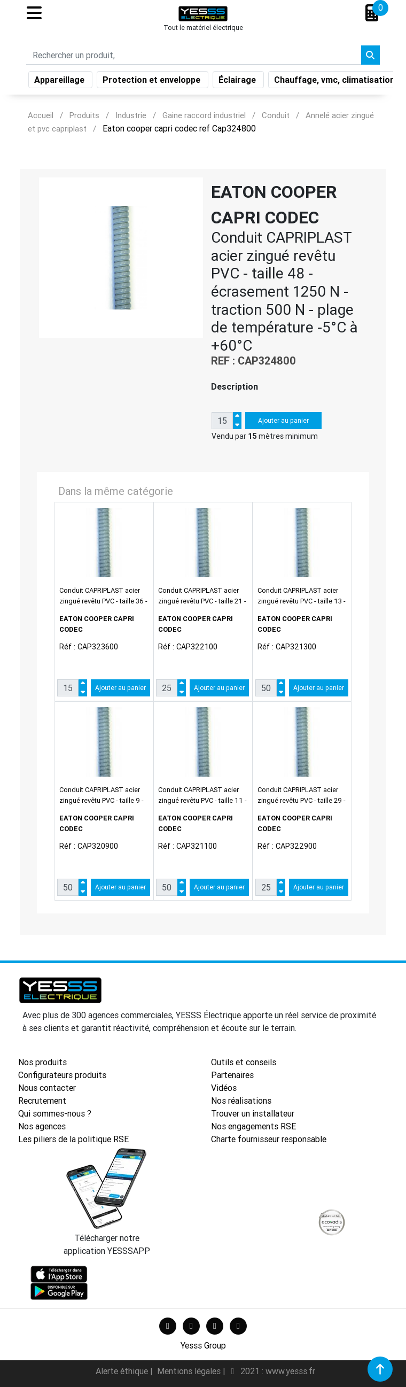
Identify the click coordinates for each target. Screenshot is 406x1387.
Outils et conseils (243, 1062)
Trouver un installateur (252, 1113)
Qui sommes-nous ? (54, 1113)
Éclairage (238, 81)
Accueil (40, 115)
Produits (84, 115)
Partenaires (232, 1075)
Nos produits (42, 1062)
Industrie (130, 115)
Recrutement (42, 1100)
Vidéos (224, 1087)
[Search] (193, 57)
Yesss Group (203, 1345)
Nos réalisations (241, 1100)
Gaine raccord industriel (204, 115)
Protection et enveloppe (152, 81)
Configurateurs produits (62, 1075)
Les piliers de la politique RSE (73, 1139)
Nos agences (42, 1126)
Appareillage (60, 81)
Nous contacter (47, 1087)
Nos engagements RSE (253, 1126)
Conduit (276, 115)
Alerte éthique (123, 1371)
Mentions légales (190, 1371)
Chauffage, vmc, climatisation (335, 81)
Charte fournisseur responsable (268, 1139)
